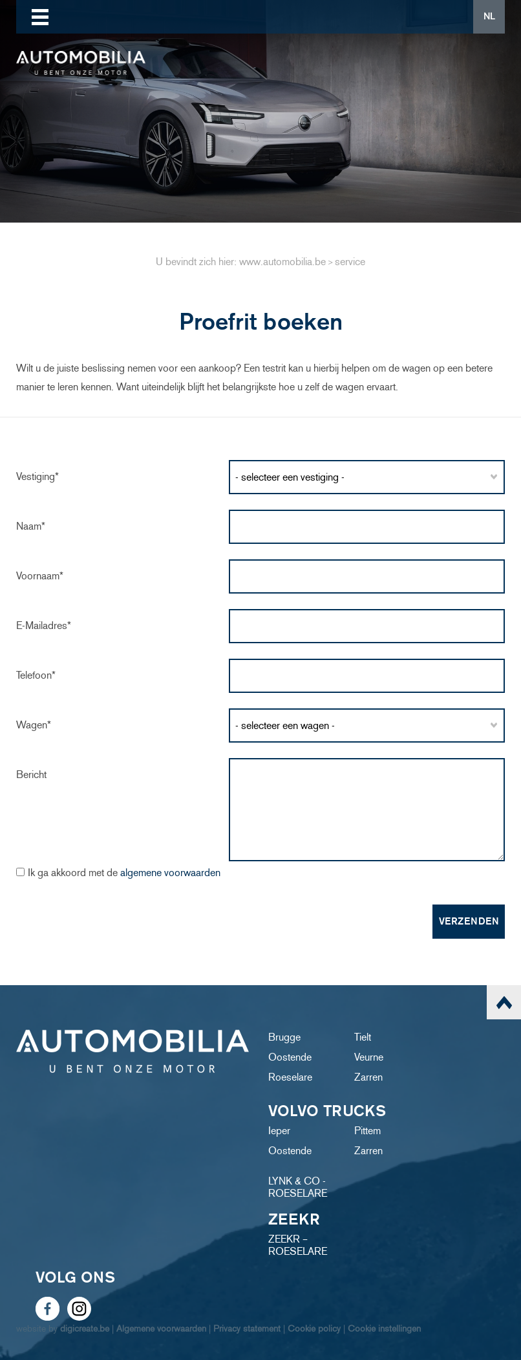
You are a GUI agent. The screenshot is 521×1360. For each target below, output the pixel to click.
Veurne (368, 1057)
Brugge (284, 1037)
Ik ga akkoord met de (124, 872)
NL (489, 16)
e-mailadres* (43, 625)
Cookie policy (314, 1328)
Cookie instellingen (384, 1328)
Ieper (279, 1131)
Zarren (368, 1077)
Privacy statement (247, 1328)
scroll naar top (504, 1002)
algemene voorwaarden (170, 872)
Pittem (367, 1131)
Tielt (362, 1037)
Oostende (290, 1057)
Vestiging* (37, 476)
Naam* (30, 526)
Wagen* (33, 725)
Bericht (31, 774)
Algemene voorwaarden (161, 1328)
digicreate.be (84, 1328)
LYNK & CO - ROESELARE (297, 1187)
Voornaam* (39, 576)
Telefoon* (36, 675)
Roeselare (290, 1077)
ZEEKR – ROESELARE (297, 1245)
